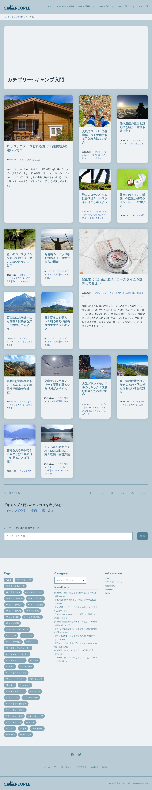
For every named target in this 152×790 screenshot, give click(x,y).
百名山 (47, 278)
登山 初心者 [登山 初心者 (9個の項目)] (38, 728)
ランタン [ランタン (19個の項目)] (10, 728)
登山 (84, 158)
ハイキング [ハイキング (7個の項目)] (25, 685)
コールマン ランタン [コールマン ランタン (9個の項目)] (16, 660)
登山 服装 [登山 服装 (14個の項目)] (11, 734)
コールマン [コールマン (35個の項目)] (32, 642)
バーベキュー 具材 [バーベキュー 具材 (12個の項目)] (15, 716)
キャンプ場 (143, 6)
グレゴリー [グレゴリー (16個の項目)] (11, 635)
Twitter (108, 593)
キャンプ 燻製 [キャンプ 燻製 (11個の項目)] (13, 623)
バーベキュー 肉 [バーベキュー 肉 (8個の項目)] (14, 722)
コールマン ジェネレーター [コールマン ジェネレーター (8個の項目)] (18, 648)
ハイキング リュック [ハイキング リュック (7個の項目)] (16, 691)
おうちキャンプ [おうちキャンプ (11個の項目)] (24, 580)
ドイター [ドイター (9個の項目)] (10, 685)
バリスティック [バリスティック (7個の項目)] (31, 697)
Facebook (109, 589)
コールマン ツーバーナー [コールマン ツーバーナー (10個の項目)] (17, 654)
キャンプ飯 (104, 6)
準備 (34, 510)
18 (112, 492)
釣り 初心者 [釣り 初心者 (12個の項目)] (26, 734)
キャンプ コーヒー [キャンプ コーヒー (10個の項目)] (15, 598)
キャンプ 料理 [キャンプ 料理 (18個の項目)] (33, 611)
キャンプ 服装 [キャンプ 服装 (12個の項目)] (13, 617)
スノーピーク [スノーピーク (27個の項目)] (26, 666)
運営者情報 (110, 586)
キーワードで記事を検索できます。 (23, 528)
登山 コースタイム (96, 218)
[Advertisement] (76, 54)
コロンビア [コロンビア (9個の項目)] (27, 635)
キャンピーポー (125, 783)
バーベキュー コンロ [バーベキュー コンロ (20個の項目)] (16, 710)
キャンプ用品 (84, 6)
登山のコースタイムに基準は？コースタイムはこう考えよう (94, 198)
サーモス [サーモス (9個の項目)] (34, 660)
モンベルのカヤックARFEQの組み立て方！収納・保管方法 (57, 450)
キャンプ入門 (123, 6)
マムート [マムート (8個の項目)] (31, 722)
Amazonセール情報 (65, 6)
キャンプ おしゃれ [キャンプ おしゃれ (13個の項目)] (34, 592)
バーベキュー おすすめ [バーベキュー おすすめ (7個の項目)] (17, 704)
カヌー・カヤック (92, 407)
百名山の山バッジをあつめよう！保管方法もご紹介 (57, 258)
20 (132, 492)
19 (122, 492)
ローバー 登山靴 (95, 158)
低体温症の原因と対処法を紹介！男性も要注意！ (132, 127)
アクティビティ (102, 293)
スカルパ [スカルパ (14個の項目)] (10, 666)
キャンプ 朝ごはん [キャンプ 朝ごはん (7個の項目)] (33, 617)
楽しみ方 (36, 160)
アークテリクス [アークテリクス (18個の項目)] (13, 592)
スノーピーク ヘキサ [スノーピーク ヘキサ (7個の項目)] (16, 679)
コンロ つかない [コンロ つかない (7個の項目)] (14, 642)
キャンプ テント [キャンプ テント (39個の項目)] (36, 598)
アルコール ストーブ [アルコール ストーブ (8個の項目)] (16, 586)
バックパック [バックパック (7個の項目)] (12, 697)
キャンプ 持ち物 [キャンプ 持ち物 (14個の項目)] (14, 611)
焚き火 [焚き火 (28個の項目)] (23, 728)
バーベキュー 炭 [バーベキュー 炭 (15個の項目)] (36, 716)
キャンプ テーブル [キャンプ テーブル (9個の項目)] (15, 605)
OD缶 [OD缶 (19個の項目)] (9, 580)
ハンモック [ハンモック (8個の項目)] (35, 691)
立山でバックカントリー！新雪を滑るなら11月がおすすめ (57, 384)
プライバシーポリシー (114, 582)
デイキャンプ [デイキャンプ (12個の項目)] (36, 679)
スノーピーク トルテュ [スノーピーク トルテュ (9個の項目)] (17, 673)
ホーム (50, 6)
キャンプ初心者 (16, 510)
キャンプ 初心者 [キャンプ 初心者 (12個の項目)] (36, 605)
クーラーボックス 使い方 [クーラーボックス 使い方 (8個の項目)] (17, 629)
